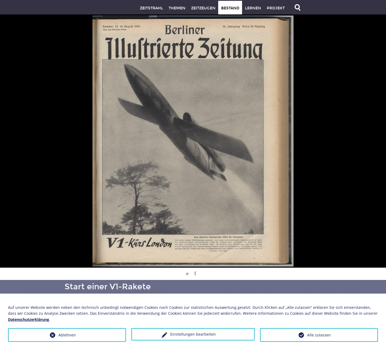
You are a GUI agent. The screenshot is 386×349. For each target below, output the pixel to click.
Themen (177, 8)
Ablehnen (67, 334)
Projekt (276, 8)
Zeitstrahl (151, 8)
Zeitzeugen (203, 8)
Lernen (253, 8)
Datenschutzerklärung (28, 319)
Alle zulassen (319, 334)
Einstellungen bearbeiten (193, 334)
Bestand (230, 8)
